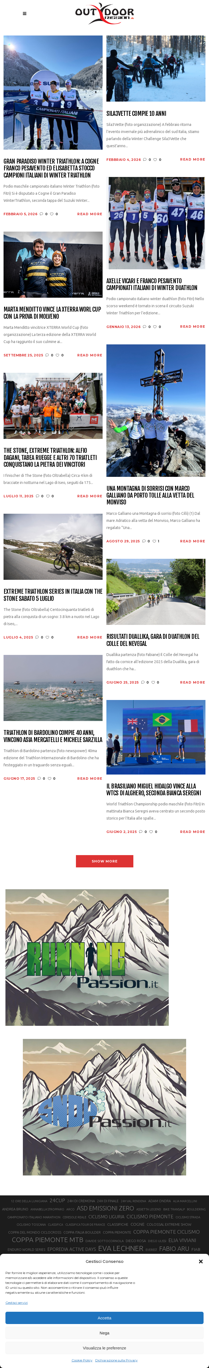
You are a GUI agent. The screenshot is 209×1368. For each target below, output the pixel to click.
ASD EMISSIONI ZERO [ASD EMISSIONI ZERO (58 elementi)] (105, 1208)
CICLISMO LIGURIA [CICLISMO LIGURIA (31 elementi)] (106, 1216)
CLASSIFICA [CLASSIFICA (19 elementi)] (55, 1224)
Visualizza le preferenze (104, 1348)
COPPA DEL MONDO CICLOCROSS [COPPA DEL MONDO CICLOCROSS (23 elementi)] (34, 1232)
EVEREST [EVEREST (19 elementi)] (151, 1249)
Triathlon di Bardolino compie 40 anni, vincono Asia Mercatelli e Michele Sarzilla (53, 736)
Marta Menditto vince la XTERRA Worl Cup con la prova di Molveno (52, 313)
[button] (201, 1261)
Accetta (104, 1318)
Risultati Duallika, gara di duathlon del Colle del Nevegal (152, 640)
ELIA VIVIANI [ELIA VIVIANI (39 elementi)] (182, 1240)
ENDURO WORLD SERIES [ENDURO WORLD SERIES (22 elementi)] (26, 1249)
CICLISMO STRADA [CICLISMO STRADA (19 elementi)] (188, 1217)
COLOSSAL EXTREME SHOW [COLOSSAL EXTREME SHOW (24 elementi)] (169, 1224)
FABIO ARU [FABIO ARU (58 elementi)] (174, 1248)
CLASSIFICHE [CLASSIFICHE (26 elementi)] (117, 1224)
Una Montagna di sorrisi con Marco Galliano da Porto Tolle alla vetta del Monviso (150, 495)
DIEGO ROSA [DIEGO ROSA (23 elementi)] (136, 1241)
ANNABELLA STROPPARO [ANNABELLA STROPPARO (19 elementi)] (47, 1209)
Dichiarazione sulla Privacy (116, 1360)
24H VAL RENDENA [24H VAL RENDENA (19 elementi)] (133, 1201)
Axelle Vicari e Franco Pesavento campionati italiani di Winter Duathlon (152, 284)
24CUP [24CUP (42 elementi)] (57, 1200)
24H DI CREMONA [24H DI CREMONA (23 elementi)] (81, 1201)
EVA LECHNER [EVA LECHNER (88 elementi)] (120, 1248)
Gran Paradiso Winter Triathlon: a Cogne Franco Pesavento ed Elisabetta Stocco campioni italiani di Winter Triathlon (51, 168)
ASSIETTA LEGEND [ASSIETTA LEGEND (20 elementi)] (148, 1209)
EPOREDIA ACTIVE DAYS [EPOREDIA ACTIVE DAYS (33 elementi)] (71, 1249)
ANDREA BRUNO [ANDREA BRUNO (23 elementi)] (15, 1209)
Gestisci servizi (16, 1303)
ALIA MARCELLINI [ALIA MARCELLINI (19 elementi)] (185, 1201)
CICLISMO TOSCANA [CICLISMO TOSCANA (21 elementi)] (31, 1224)
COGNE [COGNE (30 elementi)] (138, 1224)
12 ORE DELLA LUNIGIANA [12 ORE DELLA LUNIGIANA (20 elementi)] (29, 1201)
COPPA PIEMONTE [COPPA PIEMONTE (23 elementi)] (117, 1232)
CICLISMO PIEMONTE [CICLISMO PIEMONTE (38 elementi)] (150, 1216)
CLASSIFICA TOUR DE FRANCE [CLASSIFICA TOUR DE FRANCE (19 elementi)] (85, 1224)
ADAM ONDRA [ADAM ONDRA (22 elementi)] (159, 1201)
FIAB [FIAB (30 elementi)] (195, 1249)
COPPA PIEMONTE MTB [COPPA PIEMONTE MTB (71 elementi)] (47, 1239)
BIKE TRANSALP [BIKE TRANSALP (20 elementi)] (174, 1209)
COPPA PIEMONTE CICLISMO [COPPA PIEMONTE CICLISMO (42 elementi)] (166, 1232)
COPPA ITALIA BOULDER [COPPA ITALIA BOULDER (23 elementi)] (82, 1232)
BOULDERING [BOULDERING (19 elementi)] (196, 1209)
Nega (104, 1333)
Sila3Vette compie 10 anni (136, 113)
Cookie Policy (82, 1360)
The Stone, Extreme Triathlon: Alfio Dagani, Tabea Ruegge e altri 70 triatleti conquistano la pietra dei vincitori (50, 457)
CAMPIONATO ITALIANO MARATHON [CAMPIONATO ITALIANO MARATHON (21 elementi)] (33, 1217)
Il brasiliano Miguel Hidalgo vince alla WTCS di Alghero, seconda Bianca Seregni (153, 790)
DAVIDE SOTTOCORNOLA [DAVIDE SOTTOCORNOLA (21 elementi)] (104, 1241)
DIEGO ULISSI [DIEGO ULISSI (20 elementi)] (157, 1241)
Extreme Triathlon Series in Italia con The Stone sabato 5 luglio (53, 595)
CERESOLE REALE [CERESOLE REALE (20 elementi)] (74, 1217)
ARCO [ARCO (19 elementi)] (70, 1209)
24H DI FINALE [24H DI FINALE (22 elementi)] (108, 1201)
